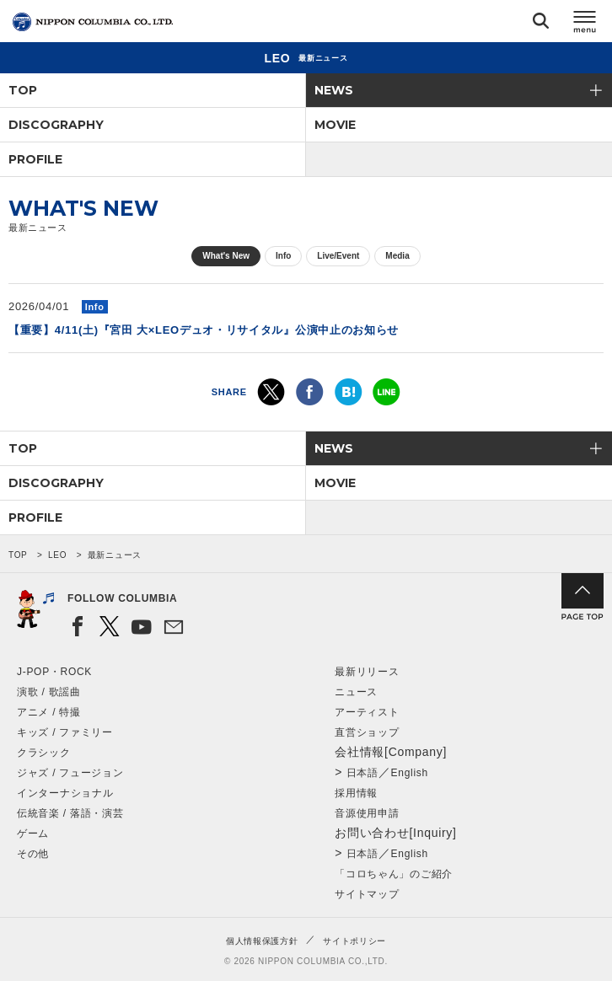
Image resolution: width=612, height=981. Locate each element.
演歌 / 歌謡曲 (49, 692)
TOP (22, 90)
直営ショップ (367, 732)
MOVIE (335, 124)
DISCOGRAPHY (56, 124)
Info (283, 255)
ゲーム (33, 833)
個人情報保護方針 (262, 941)
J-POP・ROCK (54, 672)
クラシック (44, 753)
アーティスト (367, 712)
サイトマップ (367, 894)
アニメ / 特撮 (49, 712)
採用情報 (356, 793)
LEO (57, 555)
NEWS (333, 90)
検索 (541, 24)
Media (397, 255)
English (409, 773)
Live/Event (338, 255)
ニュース (356, 692)
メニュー (585, 24)
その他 (33, 854)
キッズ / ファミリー (65, 732)
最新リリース (367, 672)
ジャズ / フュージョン (70, 773)
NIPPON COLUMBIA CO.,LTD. (93, 22)
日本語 (362, 773)
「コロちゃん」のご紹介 (394, 874)
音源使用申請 (367, 813)
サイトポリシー (354, 941)
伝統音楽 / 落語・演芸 (70, 813)
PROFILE (35, 159)
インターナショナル (65, 793)
